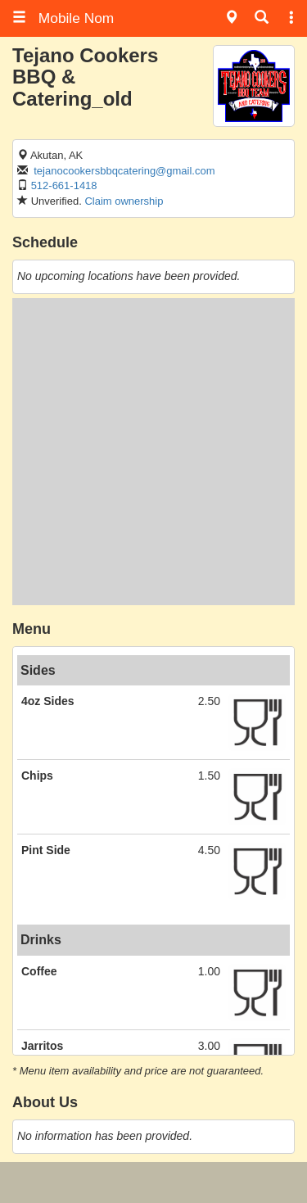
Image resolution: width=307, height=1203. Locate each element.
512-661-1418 (64, 185)
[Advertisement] (153, 451)
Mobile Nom (63, 18)
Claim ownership (123, 201)
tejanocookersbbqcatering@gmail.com (124, 171)
